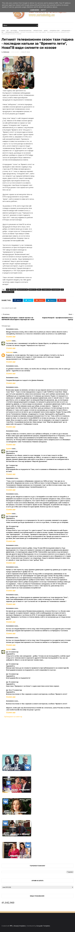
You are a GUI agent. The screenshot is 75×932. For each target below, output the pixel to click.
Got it (43, 10)
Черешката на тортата (12, 32)
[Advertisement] (37, 734)
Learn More (34, 10)
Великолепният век (25, 30)
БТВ (8, 30)
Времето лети (37, 30)
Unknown (9, 352)
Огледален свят (55, 30)
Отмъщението (66, 30)
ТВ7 (2, 32)
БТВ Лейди (14, 30)
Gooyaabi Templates (43, 926)
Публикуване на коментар (13, 717)
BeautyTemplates (20, 926)
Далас (46, 30)
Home (3, 30)
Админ (8, 341)
